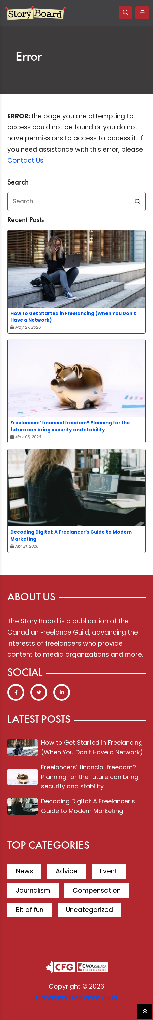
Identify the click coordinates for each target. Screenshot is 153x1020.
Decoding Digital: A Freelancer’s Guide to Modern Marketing (71, 535)
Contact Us (25, 160)
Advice (67, 871)
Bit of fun (29, 909)
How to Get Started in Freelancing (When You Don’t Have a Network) (73, 316)
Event (108, 871)
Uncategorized (89, 909)
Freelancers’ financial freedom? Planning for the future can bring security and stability (70, 426)
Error (29, 57)
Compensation (97, 890)
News (24, 871)
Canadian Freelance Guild (76, 997)
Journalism (33, 890)
